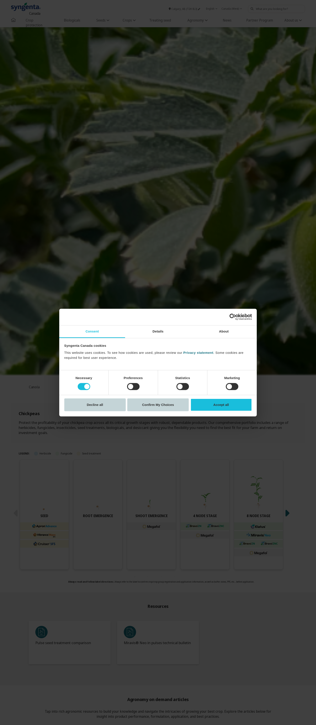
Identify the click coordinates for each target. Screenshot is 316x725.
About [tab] (224, 331)
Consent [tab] (92, 331)
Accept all (221, 405)
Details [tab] (158, 331)
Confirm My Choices (158, 405)
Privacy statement (198, 352)
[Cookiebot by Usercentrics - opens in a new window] (233, 317)
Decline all (95, 405)
